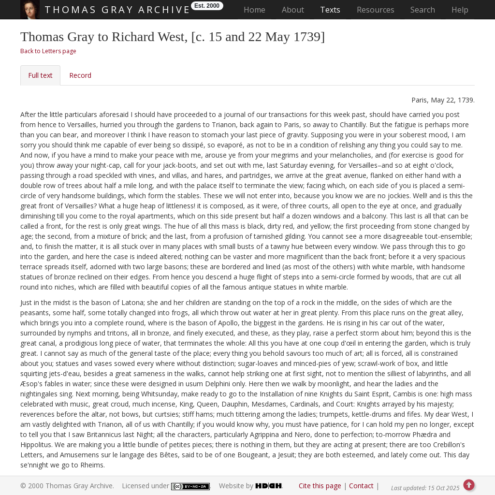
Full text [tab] (40, 75)
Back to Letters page (48, 51)
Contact (361, 485)
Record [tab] (80, 75)
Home (257, 9)
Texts (330, 9)
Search (422, 9)
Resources (375, 9)
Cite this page (320, 485)
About (293, 9)
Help (459, 9)
